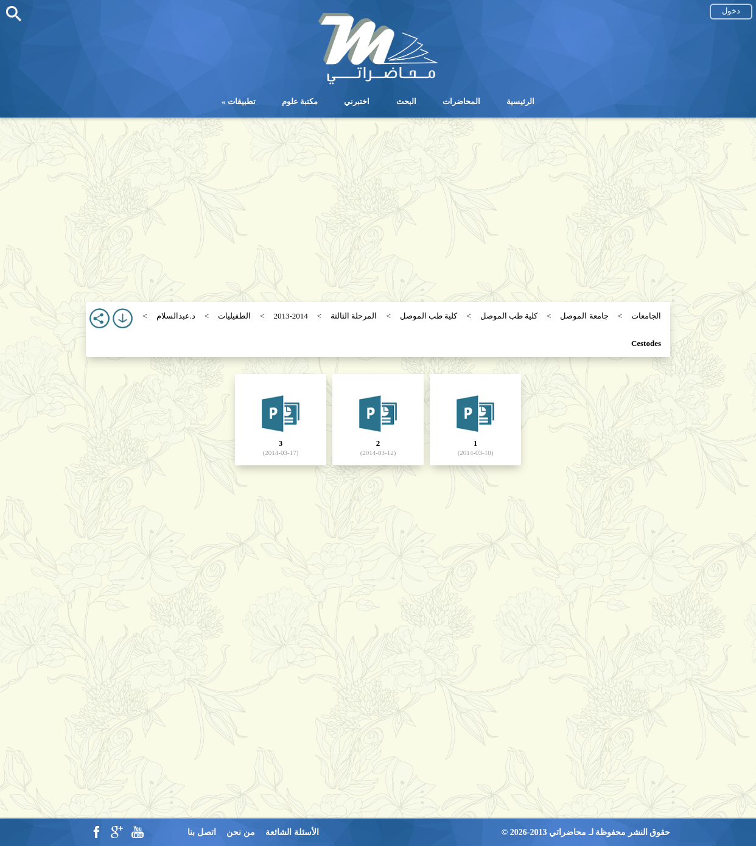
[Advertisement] (378, 203)
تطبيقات (242, 101)
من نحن (240, 832)
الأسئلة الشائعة (292, 832)
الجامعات (646, 315)
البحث (406, 101)
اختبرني (356, 101)
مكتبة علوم (300, 101)
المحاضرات (461, 101)
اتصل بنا (201, 832)
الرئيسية (520, 101)
